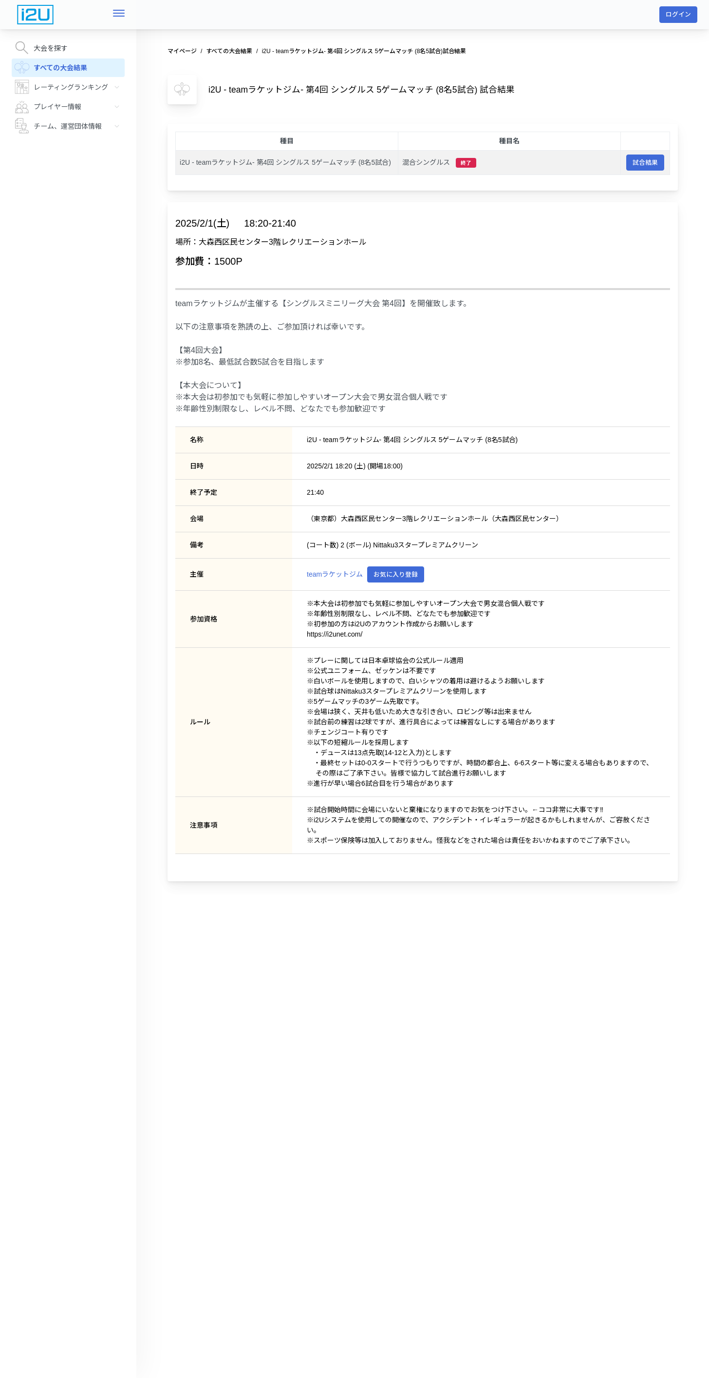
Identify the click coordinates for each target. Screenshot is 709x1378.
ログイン (678, 14)
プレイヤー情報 (69, 106)
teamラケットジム (335, 574)
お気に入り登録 (395, 574)
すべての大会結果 (50, 67)
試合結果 (645, 162)
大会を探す (41, 48)
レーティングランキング (69, 87)
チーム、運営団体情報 (69, 126)
